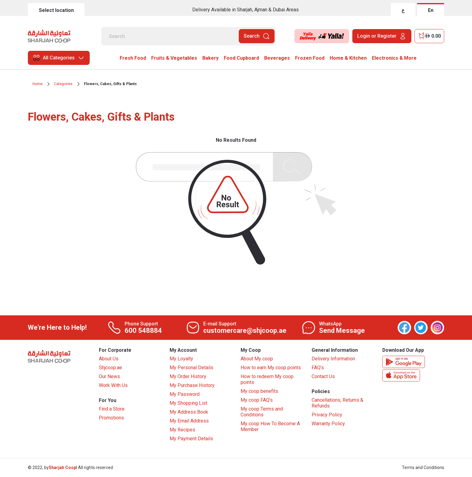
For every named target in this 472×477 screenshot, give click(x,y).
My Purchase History (192, 386)
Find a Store (112, 409)
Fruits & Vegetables (174, 58)
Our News (109, 377)
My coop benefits (259, 391)
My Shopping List (188, 403)
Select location (56, 10)
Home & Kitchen (348, 58)
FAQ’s (318, 368)
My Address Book (189, 412)
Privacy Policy (327, 415)
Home (37, 84)
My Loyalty (181, 359)
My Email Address (189, 421)
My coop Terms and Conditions (262, 412)
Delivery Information (333, 359)
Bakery (210, 58)
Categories (63, 84)
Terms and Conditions (423, 467)
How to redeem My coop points (267, 379)
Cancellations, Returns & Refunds (337, 403)
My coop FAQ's (257, 400)
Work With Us (113, 386)
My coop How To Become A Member (270, 427)
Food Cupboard (241, 58)
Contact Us (323, 377)
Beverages (277, 58)
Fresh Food (133, 58)
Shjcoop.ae (110, 368)
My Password (185, 394)
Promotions (111, 418)
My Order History (188, 377)
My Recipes (182, 430)
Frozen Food (309, 58)
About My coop (257, 359)
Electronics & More (394, 58)
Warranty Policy (328, 424)
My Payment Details (191, 439)
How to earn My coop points (271, 368)
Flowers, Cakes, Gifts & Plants (110, 84)
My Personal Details (191, 368)
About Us (108, 359)
